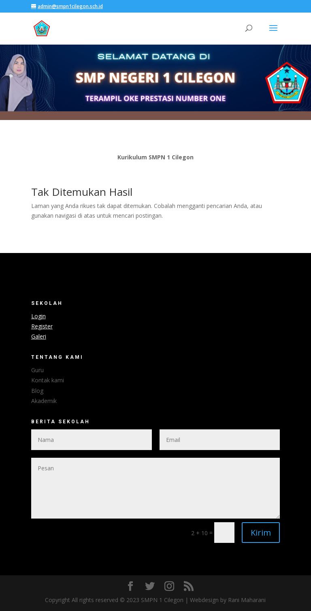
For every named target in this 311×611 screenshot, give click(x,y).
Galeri (38, 336)
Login (38, 316)
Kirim (261, 532)
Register (42, 326)
